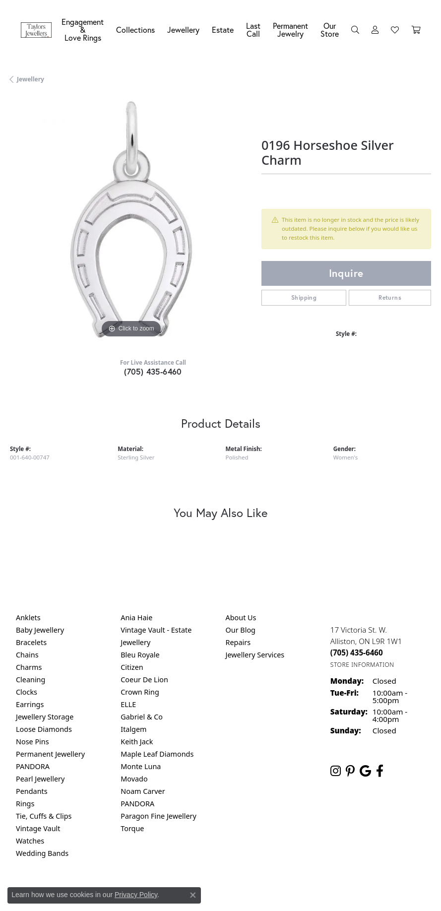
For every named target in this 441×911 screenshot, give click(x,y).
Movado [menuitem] (134, 778)
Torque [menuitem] (132, 828)
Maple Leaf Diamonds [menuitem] (157, 754)
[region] (131, 219)
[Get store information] (362, 664)
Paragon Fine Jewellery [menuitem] (158, 816)
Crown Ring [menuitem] (140, 692)
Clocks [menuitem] (26, 692)
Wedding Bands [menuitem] (42, 853)
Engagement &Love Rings (83, 29)
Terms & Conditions (230, 894)
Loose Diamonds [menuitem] (44, 729)
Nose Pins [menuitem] (32, 741)
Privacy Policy (136, 895)
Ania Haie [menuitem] (136, 617)
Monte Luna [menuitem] (141, 766)
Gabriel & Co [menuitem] (142, 716)
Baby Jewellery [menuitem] (40, 630)
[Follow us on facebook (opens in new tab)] (379, 771)
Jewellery (183, 29)
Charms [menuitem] (29, 667)
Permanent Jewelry (290, 29)
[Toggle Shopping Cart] (415, 30)
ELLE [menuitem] (128, 704)
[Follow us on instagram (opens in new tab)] (335, 771)
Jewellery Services (255, 654)
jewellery (30, 79)
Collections (135, 29)
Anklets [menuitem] (28, 617)
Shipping (303, 297)
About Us (241, 617)
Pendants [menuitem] (32, 791)
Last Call (253, 29)
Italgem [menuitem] (133, 729)
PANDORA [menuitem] (33, 766)
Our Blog (240, 630)
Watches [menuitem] (30, 841)
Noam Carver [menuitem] (143, 791)
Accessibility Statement (304, 894)
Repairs (238, 642)
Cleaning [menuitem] (30, 679)
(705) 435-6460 (153, 371)
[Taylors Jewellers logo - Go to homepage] (39, 30)
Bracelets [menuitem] (31, 642)
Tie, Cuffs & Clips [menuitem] (44, 816)
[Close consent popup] (193, 895)
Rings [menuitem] (25, 803)
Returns (389, 297)
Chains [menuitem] (27, 654)
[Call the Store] (356, 652)
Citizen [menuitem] (132, 667)
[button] (355, 30)
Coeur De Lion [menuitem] (144, 679)
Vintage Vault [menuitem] (38, 828)
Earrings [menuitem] (30, 704)
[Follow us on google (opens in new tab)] (365, 771)
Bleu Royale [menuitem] (140, 654)
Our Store (329, 29)
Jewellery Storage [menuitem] (44, 716)
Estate (223, 29)
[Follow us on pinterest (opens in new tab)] (350, 771)
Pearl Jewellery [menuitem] (40, 778)
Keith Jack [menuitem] (137, 741)
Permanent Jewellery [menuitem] (50, 754)
